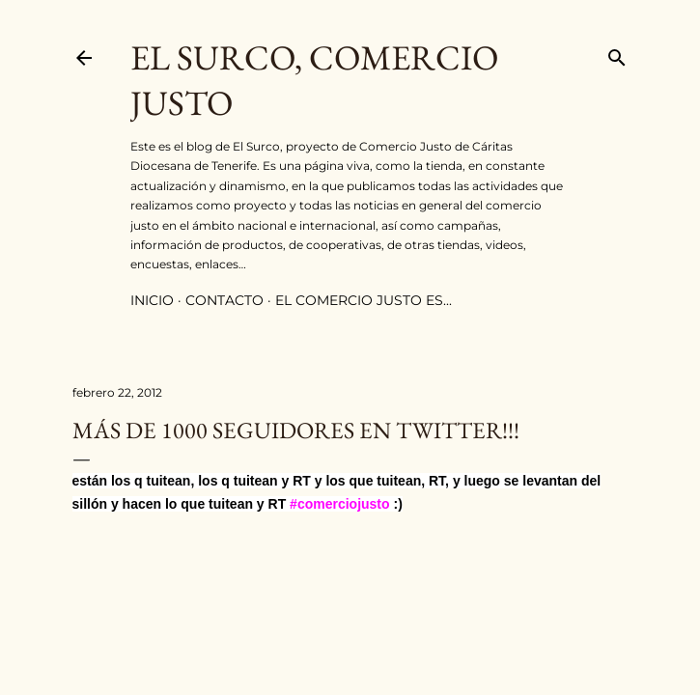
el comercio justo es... (363, 300)
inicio (152, 300)
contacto (224, 300)
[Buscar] (617, 53)
